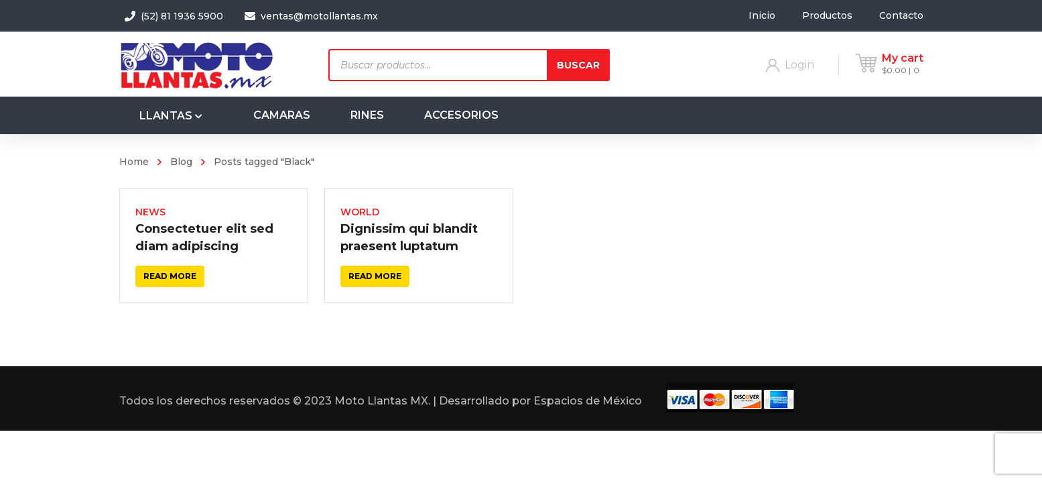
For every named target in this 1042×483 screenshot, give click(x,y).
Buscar (578, 65)
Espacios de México (587, 402)
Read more (169, 276)
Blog (181, 162)
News (150, 212)
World (359, 212)
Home (134, 162)
